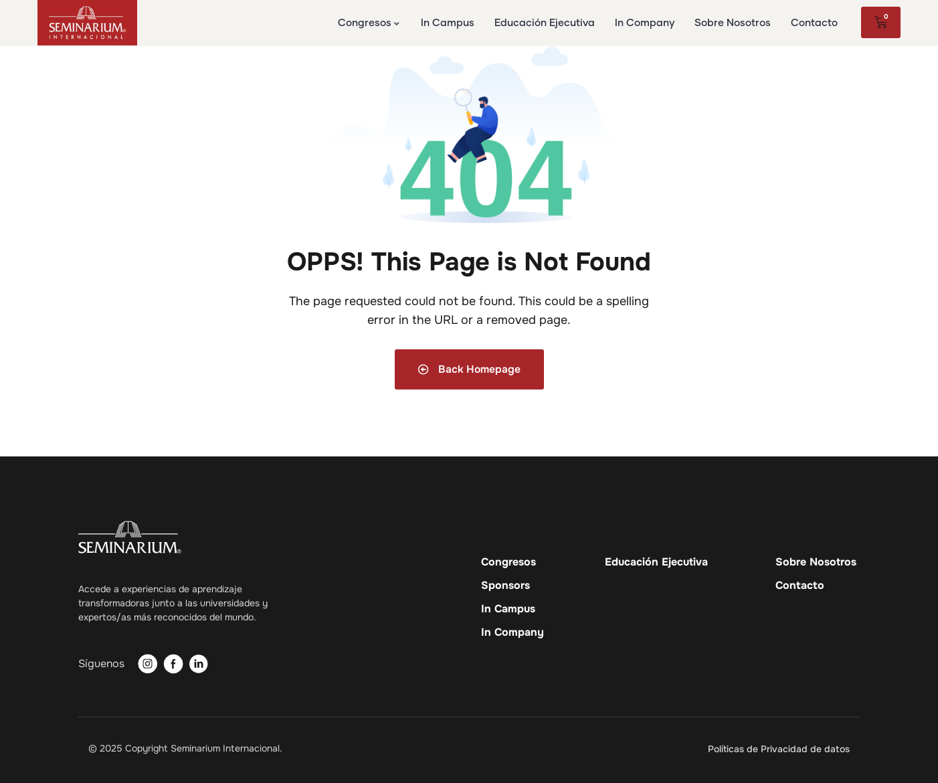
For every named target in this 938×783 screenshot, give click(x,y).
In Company (512, 632)
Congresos (508, 562)
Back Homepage (469, 369)
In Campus (508, 609)
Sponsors (505, 585)
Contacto (799, 585)
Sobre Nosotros (815, 562)
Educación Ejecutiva (656, 562)
